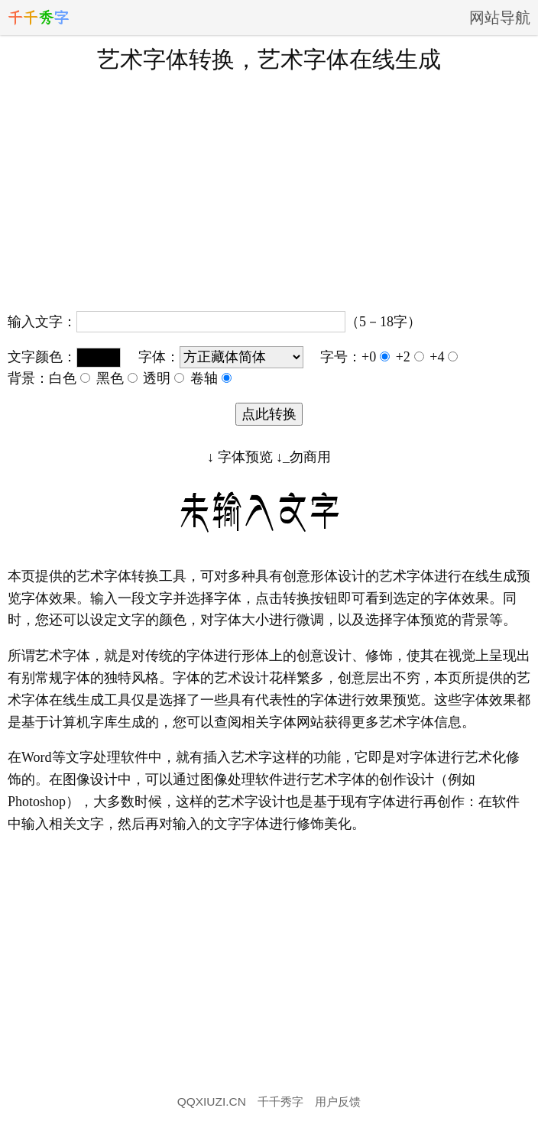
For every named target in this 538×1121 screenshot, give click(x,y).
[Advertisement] (269, 190)
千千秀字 (280, 1101)
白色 (69, 378)
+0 (375, 356)
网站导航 (499, 17)
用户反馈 (338, 1101)
